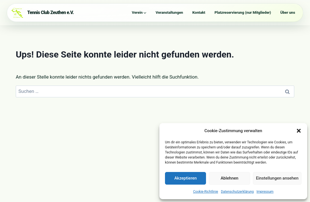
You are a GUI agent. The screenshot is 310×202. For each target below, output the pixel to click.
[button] (299, 131)
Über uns (287, 12)
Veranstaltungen (169, 12)
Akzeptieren (185, 178)
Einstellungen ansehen (277, 178)
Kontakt (198, 12)
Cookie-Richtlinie (205, 192)
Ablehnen (229, 178)
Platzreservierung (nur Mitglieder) (242, 12)
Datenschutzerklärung (237, 192)
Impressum (265, 192)
